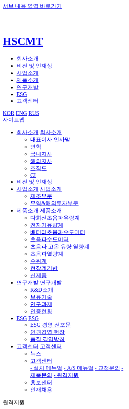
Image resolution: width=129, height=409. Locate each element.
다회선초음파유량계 (55, 218)
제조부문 (41, 196)
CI (33, 175)
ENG (21, 113)
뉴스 (35, 354)
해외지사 (41, 161)
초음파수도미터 (49, 239)
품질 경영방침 (47, 339)
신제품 (38, 275)
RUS (34, 113)
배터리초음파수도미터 (57, 232)
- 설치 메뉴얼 (46, 368)
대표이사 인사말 (50, 139)
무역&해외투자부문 (54, 203)
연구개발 (28, 87)
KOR (8, 113)
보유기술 (41, 297)
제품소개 (28, 80)
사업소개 (28, 73)
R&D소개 (41, 290)
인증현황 (41, 311)
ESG (22, 94)
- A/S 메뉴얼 (78, 368)
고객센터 (28, 101)
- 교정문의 (107, 368)
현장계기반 (44, 268)
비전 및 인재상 (34, 66)
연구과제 (41, 304)
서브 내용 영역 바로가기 (32, 6)
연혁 (35, 147)
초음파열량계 (46, 254)
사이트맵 (14, 119)
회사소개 (28, 58)
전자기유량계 (46, 225)
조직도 (38, 168)
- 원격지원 (66, 375)
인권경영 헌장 (47, 332)
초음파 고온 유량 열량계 (59, 246)
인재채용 (41, 390)
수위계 (38, 261)
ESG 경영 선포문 (50, 325)
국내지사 (41, 154)
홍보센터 (41, 382)
